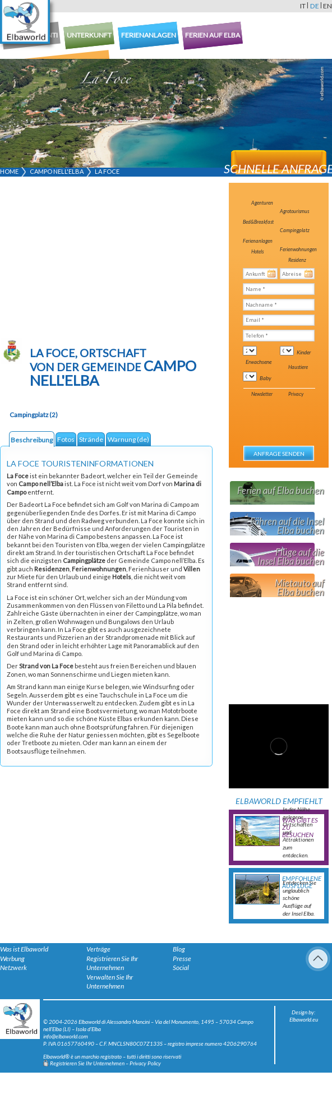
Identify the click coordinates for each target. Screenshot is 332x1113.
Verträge (98, 949)
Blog (179, 949)
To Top (318, 958)
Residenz (297, 260)
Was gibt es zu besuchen (300, 827)
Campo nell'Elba (57, 171)
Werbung (12, 958)
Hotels (257, 251)
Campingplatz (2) (34, 414)
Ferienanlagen (258, 241)
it (303, 6)
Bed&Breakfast (258, 222)
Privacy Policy (145, 1063)
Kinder (304, 352)
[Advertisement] (92, 259)
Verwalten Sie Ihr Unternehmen (109, 982)
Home (9, 171)
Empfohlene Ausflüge (301, 882)
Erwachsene (258, 361)
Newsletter (262, 394)
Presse (182, 958)
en (327, 6)
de (314, 6)
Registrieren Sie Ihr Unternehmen (112, 963)
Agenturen (262, 203)
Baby (265, 378)
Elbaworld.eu (303, 1019)
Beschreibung (32, 440)
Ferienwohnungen (298, 249)
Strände (91, 439)
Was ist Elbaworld (24, 949)
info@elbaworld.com (65, 1036)
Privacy (295, 394)
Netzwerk (13, 967)
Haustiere (298, 367)
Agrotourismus (294, 211)
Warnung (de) (128, 439)
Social (181, 967)
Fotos (66, 439)
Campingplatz (295, 230)
